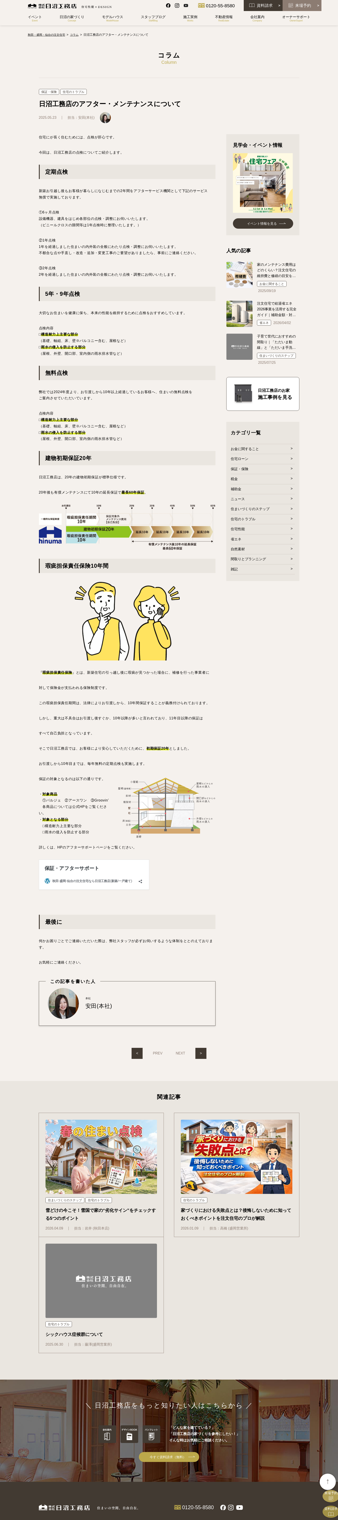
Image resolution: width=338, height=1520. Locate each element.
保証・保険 (239, 470)
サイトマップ (269, 1423)
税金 (234, 480)
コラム (264, 1413)
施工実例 (182, 1473)
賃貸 (220, 1420)
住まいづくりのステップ (250, 510)
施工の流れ (183, 1414)
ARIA (179, 1443)
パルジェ (181, 1455)
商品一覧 (182, 1423)
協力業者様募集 (227, 1455)
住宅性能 (238, 531)
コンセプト (183, 1401)
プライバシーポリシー (277, 1448)
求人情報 (223, 1449)
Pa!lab (180, 1449)
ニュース (238, 500)
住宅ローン (239, 460)
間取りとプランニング (248, 561)
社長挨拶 (223, 1436)
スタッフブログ (271, 1404)
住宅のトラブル (243, 520)
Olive (179, 1436)
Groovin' (181, 1430)
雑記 (234, 571)
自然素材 (238, 551)
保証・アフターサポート (233, 1471)
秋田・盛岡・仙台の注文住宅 (48, 34)
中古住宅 (223, 1414)
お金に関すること (245, 450)
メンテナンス (226, 1477)
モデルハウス (186, 1464)
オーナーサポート (232, 1464)
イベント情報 (269, 1395)
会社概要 (223, 1443)
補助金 (236, 490)
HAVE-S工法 (184, 1408)
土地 (220, 1401)
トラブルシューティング (233, 1484)
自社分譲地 (224, 1408)
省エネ (236, 541)
